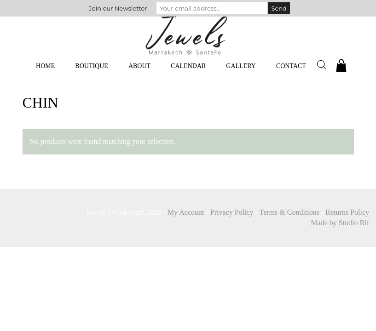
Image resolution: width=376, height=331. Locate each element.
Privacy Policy (232, 212)
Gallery (241, 66)
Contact (291, 66)
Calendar (188, 66)
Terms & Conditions (289, 212)
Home (45, 66)
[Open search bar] (321, 64)
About (139, 66)
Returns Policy (347, 212)
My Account (186, 212)
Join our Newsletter (118, 8)
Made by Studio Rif (340, 223)
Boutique (91, 66)
